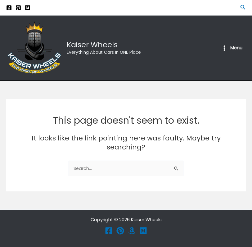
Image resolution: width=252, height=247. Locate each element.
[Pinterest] (18, 8)
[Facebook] (9, 8)
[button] (243, 7)
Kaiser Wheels (92, 44)
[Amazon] (132, 231)
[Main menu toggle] (232, 48)
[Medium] (27, 8)
